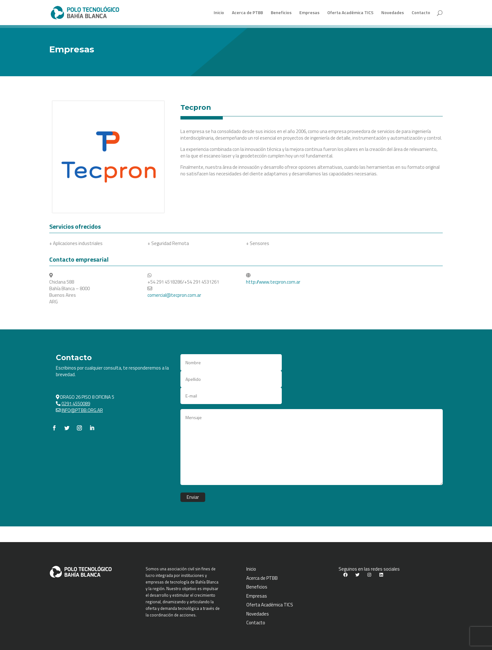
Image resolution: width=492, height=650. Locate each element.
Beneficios (281, 13)
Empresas (309, 13)
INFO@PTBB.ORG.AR (82, 410)
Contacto (421, 13)
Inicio (219, 13)
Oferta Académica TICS (350, 13)
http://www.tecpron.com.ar (273, 281)
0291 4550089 (76, 403)
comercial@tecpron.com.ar (174, 295)
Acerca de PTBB (247, 13)
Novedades (392, 13)
